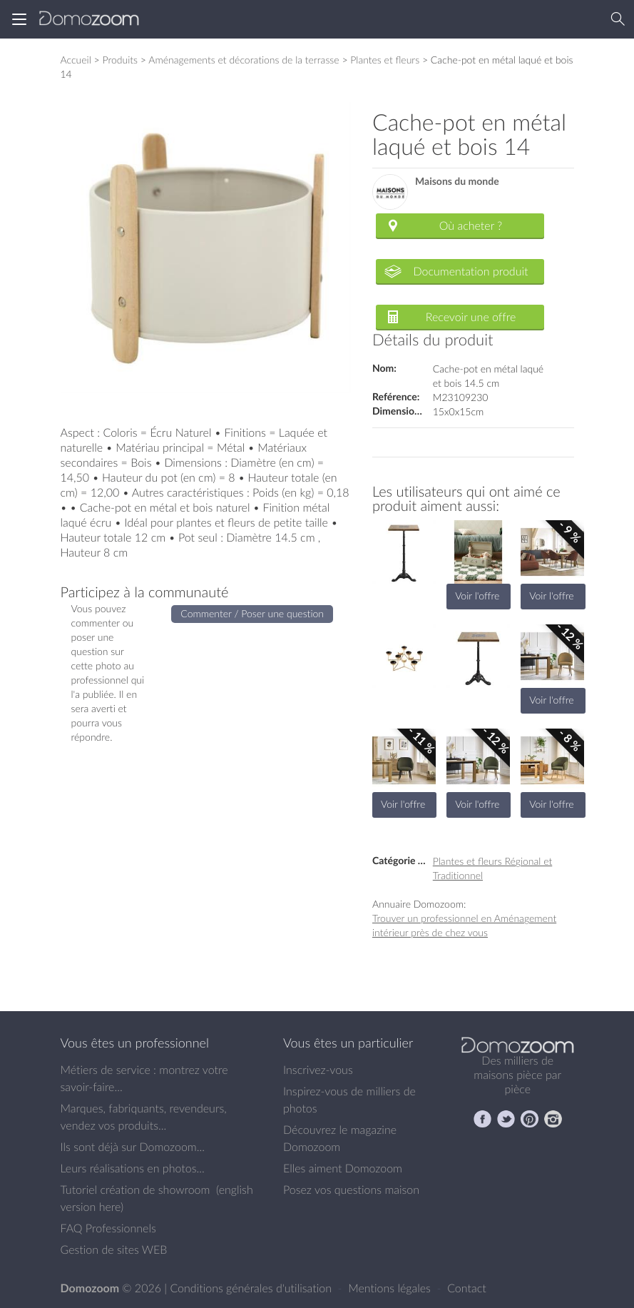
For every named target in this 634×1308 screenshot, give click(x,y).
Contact (466, 1288)
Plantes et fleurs (384, 59)
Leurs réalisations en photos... (133, 1168)
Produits (120, 59)
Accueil (76, 59)
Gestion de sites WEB (114, 1249)
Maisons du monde (457, 181)
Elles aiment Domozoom (342, 1168)
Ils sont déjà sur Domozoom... (133, 1147)
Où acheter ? (470, 225)
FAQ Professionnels (108, 1228)
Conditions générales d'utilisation (252, 1288)
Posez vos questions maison (351, 1189)
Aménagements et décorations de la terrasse (243, 59)
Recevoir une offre (471, 317)
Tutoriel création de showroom (135, 1189)
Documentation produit (470, 271)
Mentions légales (391, 1288)
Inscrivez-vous (318, 1070)
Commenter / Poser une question (252, 613)
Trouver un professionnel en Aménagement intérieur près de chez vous (464, 925)
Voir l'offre (477, 595)
